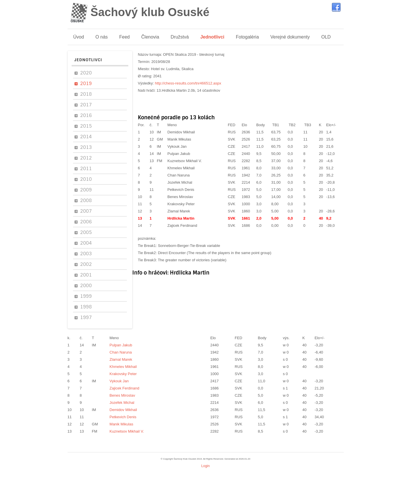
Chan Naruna (178, 175)
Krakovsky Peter (181, 204)
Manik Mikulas (179, 139)
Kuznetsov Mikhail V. (184, 161)
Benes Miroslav (180, 197)
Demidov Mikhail (181, 132)
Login (205, 466)
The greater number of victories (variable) (192, 260)
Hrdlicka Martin (180, 218)
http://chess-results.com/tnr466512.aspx (188, 83)
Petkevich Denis (180, 189)
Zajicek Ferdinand (182, 225)
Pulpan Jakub (178, 153)
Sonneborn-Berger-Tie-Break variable (189, 245)
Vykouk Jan (177, 146)
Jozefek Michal (179, 182)
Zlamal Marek (178, 211)
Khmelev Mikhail (181, 168)
